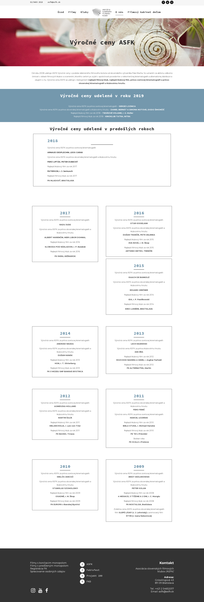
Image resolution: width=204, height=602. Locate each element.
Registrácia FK (38, 568)
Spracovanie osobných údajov (47, 571)
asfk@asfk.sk (54, 2)
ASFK (89, 564)
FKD (89, 581)
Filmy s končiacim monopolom (48, 562)
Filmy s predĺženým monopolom (49, 565)
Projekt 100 (94, 575)
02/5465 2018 (36, 2)
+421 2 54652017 (164, 588)
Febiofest (93, 569)
